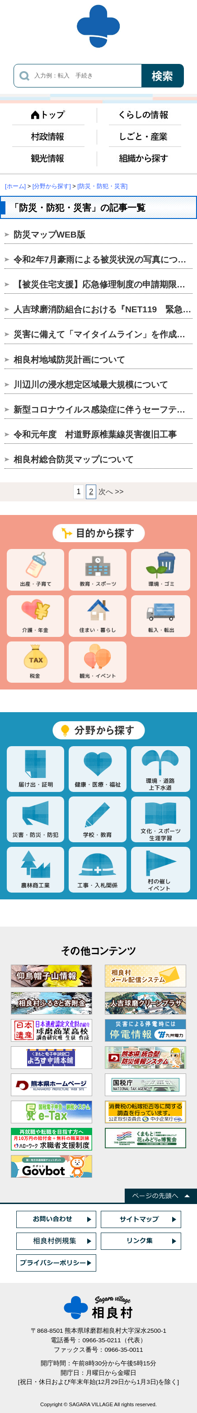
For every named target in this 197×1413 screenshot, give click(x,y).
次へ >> (111, 491)
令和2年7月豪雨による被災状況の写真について (104, 259)
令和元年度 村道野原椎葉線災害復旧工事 (95, 434)
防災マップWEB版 (49, 234)
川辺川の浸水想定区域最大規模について (91, 384)
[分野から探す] (52, 186)
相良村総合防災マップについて (74, 459)
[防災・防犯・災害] (102, 186)
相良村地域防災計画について (69, 359)
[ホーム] (15, 186)
